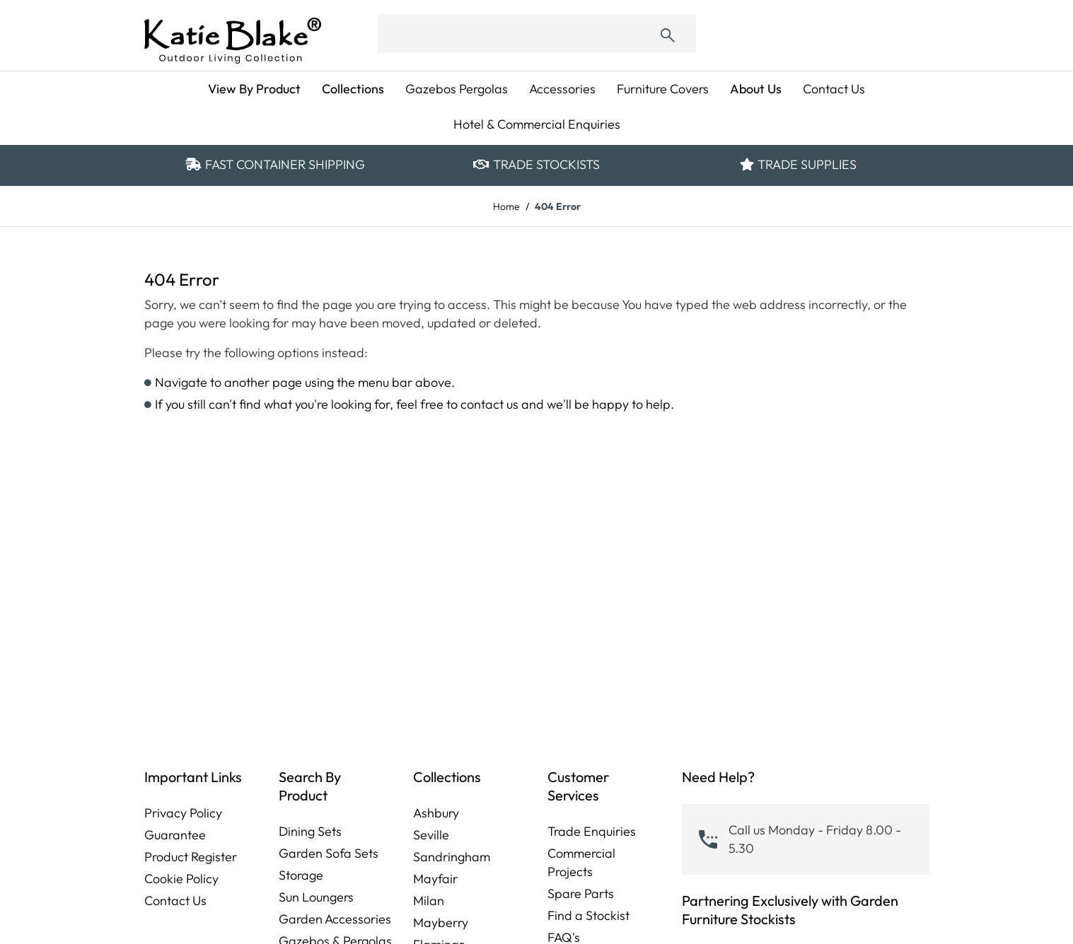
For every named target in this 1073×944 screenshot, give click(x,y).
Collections (353, 89)
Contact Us (834, 89)
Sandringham (451, 857)
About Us (756, 89)
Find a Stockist (588, 915)
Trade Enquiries (591, 831)
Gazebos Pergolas (456, 89)
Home (506, 206)
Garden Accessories (335, 919)
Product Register (190, 857)
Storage (301, 875)
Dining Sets (310, 831)
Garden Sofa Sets (328, 853)
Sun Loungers (316, 897)
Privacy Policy (183, 813)
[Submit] (667, 33)
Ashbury (436, 813)
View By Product (254, 89)
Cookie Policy (181, 878)
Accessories (562, 89)
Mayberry (440, 922)
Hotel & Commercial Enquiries (536, 124)
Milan (428, 900)
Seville (431, 835)
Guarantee (175, 835)
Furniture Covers (663, 89)
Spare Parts (580, 893)
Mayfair (435, 878)
